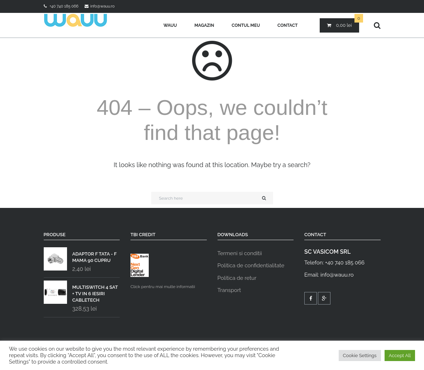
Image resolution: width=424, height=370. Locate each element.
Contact (287, 25)
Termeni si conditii (240, 253)
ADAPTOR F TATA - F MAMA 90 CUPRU (80, 255)
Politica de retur (237, 278)
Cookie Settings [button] (360, 355)
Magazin (204, 25)
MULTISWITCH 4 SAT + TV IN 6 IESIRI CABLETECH (81, 292)
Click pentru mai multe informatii (162, 271)
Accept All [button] (400, 355)
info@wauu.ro (102, 6)
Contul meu (246, 25)
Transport (229, 290)
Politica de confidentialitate (251, 265)
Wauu (170, 25)
